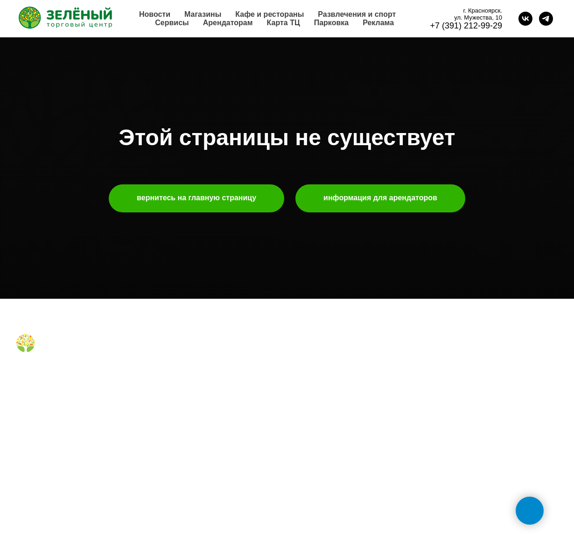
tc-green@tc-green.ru (469, 476)
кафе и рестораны (184, 369)
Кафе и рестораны (269, 14)
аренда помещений (325, 369)
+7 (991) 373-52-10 (464, 416)
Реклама (378, 23)
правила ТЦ (314, 414)
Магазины (202, 14)
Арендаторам (228, 23)
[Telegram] (37, 374)
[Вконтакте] (22, 374)
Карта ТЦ (283, 23)
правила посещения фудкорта (202, 424)
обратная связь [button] (459, 355)
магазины (170, 355)
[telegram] (546, 19)
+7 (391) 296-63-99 (464, 446)
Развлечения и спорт (357, 14)
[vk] (525, 19)
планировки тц (318, 399)
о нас (304, 355)
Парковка (331, 23)
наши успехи (315, 429)
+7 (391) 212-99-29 (466, 25)
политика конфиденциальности (344, 458)
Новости (154, 14)
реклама (309, 384)
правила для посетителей (195, 384)
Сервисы (172, 23)
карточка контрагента (328, 444)
